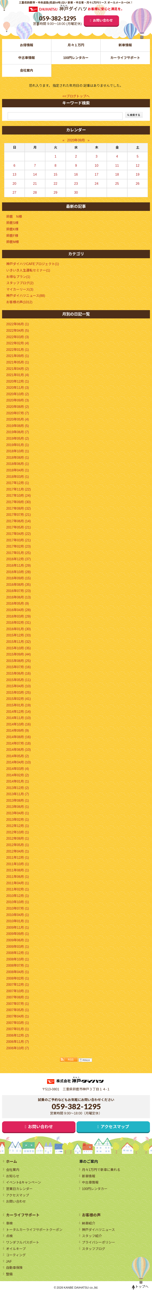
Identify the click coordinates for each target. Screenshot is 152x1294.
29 (55, 192)
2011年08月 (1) (17, 870)
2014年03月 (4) (17, 769)
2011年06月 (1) (17, 876)
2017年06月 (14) (18, 521)
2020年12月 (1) (17, 381)
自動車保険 (14, 1268)
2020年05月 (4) (17, 419)
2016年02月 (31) (18, 622)
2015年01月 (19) (18, 705)
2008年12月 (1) (17, 953)
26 (138, 183)
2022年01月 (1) (17, 349)
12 (138, 165)
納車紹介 (88, 1223)
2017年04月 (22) (18, 534)
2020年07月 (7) (17, 413)
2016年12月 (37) (18, 559)
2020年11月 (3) (17, 387)
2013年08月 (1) (17, 800)
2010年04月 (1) (17, 915)
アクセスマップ (115, 1126)
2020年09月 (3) (17, 400)
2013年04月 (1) (17, 813)
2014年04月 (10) (18, 762)
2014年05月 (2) (17, 756)
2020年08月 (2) (17, 407)
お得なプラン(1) (18, 277)
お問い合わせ (103, 20)
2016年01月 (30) (18, 629)
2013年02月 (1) (17, 819)
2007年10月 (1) (17, 991)
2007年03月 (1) (17, 1023)
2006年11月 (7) (17, 1041)
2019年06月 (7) (17, 432)
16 (76, 174)
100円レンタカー (76, 58)
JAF (9, 1261)
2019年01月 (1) (17, 445)
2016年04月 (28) (18, 610)
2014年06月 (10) (18, 749)
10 (96, 165)
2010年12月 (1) (17, 896)
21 (35, 183)
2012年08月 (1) (17, 838)
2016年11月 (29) (18, 565)
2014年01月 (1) (17, 781)
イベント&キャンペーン (23, 1182)
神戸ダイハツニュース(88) (25, 295)
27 (14, 192)
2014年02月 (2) (17, 775)
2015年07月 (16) (18, 667)
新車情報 (125, 45)
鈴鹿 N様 (14, 216)
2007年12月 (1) (17, 984)
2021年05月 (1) (17, 362)
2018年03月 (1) (17, 476)
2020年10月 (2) (17, 394)
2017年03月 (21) (18, 540)
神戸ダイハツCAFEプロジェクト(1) (32, 264)
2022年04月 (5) (17, 330)
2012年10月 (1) (17, 832)
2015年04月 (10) (18, 686)
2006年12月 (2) (17, 1035)
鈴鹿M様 (12, 242)
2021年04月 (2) (17, 369)
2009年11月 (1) (17, 927)
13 (14, 174)
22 (55, 183)
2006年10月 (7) (17, 1048)
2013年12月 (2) (17, 788)
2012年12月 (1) (17, 826)
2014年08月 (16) (18, 737)
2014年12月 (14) (18, 711)
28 (35, 192)
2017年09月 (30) (18, 502)
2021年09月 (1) (17, 356)
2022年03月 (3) (17, 337)
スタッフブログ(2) (20, 283)
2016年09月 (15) (18, 578)
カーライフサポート (125, 58)
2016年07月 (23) (18, 591)
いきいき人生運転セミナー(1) (28, 270)
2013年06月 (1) (17, 806)
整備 (9, 1274)
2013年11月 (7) (17, 794)
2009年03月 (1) (17, 946)
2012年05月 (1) (17, 845)
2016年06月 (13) (18, 597)
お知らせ (12, 1176)
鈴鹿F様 (12, 235)
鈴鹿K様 (12, 229)
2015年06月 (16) (18, 673)
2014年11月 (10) (18, 718)
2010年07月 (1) (17, 908)
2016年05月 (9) (17, 603)
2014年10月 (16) (18, 724)
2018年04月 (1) (17, 470)
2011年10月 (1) (17, 864)
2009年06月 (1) (17, 940)
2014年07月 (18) (18, 743)
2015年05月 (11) (18, 680)
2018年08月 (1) (17, 457)
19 (138, 174)
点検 (9, 1236)
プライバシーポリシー (98, 1242)
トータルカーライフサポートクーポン (34, 1230)
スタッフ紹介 (92, 1236)
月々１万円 (76, 45)
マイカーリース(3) (19, 289)
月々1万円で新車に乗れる (101, 1170)
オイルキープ (16, 1249)
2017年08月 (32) (18, 508)
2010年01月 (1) (17, 921)
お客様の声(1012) (19, 302)
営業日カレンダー (19, 1189)
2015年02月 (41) (18, 699)
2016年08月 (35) (18, 584)
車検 (9, 1223)
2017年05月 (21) (18, 527)
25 (117, 183)
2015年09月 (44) (18, 654)
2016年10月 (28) (18, 572)
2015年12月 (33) (18, 635)
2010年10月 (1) (17, 902)
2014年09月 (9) (17, 730)
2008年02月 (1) (17, 978)
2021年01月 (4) (17, 375)
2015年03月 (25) (18, 692)
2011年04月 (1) (17, 883)
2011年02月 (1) (17, 889)
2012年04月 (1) (17, 851)
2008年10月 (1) (17, 959)
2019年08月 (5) (17, 426)
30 (76, 192)
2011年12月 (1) (17, 857)
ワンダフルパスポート (22, 1242)
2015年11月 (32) (18, 641)
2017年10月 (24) (18, 495)
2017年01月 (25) (18, 553)
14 (35, 174)
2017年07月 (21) (18, 514)
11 (117, 165)
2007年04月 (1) (17, 1016)
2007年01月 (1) (17, 1029)
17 (96, 174)
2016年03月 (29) (18, 616)
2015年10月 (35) (18, 648)
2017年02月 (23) (18, 546)
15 (55, 174)
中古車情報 (26, 58)
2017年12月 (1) (17, 483)
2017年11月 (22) (18, 489)
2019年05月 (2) (17, 438)
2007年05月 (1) (17, 1010)
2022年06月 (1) (17, 324)
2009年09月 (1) (17, 934)
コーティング (16, 1255)
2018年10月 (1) (17, 451)
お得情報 (26, 45)
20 (14, 183)
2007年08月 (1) (17, 997)
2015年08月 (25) (18, 661)
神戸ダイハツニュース (98, 1230)
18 (117, 174)
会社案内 (26, 70)
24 (96, 183)
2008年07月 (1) (17, 965)
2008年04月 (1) (17, 972)
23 (76, 183)
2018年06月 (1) (17, 464)
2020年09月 (76, 140)
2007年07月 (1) (17, 1003)
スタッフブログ (93, 1249)
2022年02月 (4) (17, 343)
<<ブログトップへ (76, 96)
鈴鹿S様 (12, 223)
